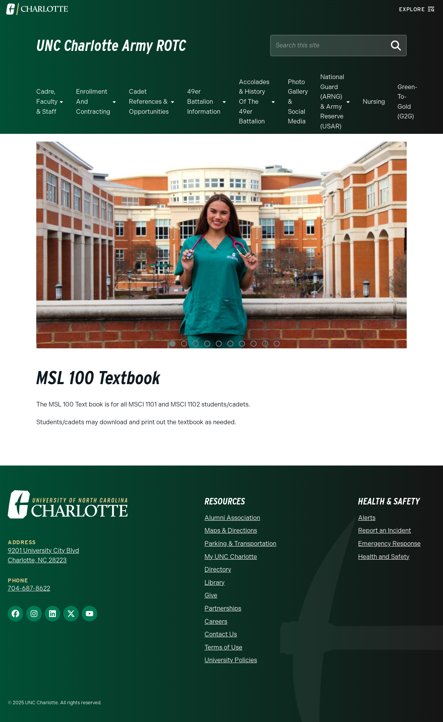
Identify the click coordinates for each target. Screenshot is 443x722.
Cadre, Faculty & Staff (46, 101)
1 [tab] (172, 344)
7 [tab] (242, 344)
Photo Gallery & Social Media (298, 101)
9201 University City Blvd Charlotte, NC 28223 (43, 555)
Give (211, 595)
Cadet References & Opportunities (149, 101)
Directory (218, 569)
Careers (216, 621)
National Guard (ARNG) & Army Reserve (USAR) (332, 101)
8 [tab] (253, 344)
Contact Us (221, 634)
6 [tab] (230, 344)
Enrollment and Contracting (93, 101)
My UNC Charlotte (231, 556)
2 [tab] (184, 344)
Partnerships (223, 608)
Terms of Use (223, 647)
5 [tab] (219, 344)
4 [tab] (207, 344)
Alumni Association (232, 517)
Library (215, 582)
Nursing (374, 101)
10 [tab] (277, 344)
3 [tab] (196, 344)
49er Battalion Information (203, 101)
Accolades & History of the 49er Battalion (254, 101)
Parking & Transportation (240, 543)
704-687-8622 (29, 588)
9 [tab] (265, 344)
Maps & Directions (231, 530)
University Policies (231, 660)
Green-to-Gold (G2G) (407, 101)
